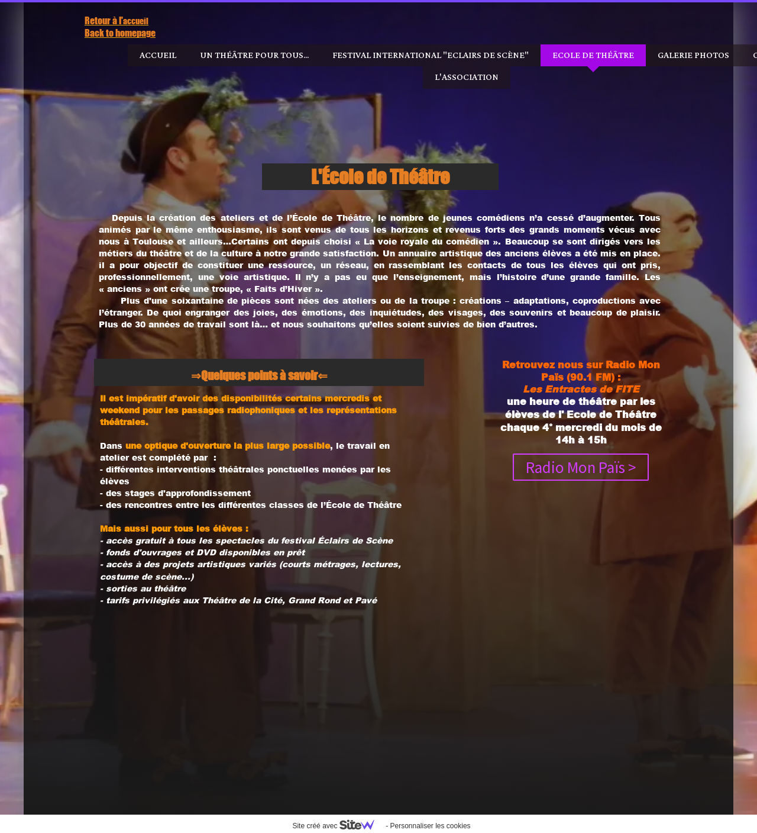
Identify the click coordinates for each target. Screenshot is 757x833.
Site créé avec (337, 826)
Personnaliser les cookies (430, 826)
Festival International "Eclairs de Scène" (430, 55)
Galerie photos (693, 55)
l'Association (467, 77)
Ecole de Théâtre (593, 55)
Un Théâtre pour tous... (254, 55)
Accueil (158, 55)
